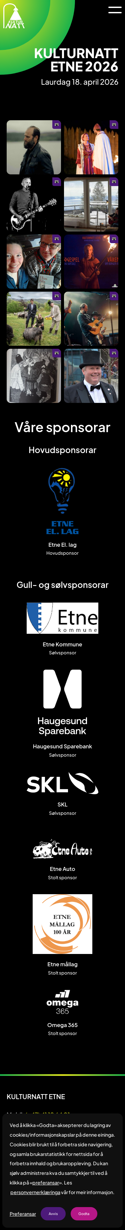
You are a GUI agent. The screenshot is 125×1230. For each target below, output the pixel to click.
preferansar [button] (45, 1182)
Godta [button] (83, 1213)
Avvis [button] (53, 1213)
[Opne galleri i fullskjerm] (34, 147)
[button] (115, 10)
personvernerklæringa (35, 1192)
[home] (14, 15)
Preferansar (23, 1214)
